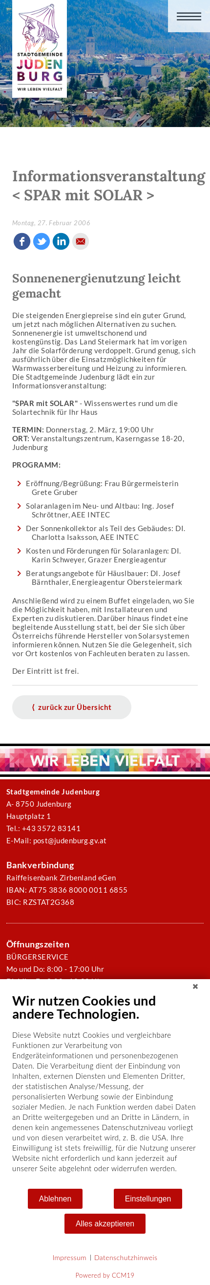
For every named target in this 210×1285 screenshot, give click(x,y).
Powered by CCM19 (105, 1275)
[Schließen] (195, 986)
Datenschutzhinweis (126, 1257)
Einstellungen (148, 1199)
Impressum (69, 1257)
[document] (105, 1090)
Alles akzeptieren (105, 1224)
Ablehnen (55, 1199)
